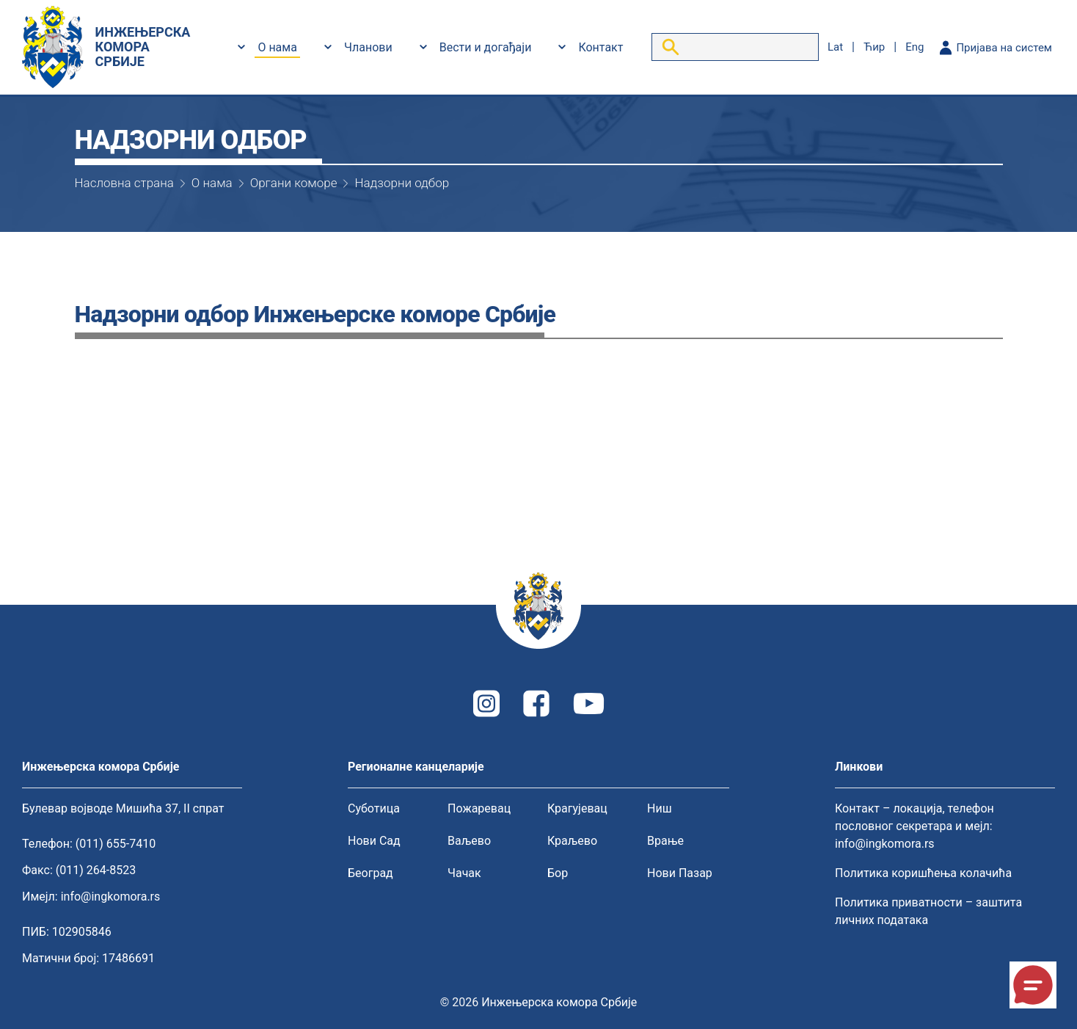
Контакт (600, 47)
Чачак (464, 873)
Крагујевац (577, 808)
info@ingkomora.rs (111, 896)
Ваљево (469, 841)
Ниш (659, 808)
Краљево (572, 841)
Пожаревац (479, 808)
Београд (370, 873)
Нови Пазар (679, 873)
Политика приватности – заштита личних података (928, 911)
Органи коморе (293, 182)
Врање (665, 841)
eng (914, 47)
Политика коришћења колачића (923, 873)
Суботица (374, 808)
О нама (277, 47)
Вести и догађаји (485, 47)
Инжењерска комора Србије (559, 1002)
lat (835, 47)
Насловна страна (124, 182)
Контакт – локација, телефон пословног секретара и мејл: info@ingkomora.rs (914, 826)
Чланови (368, 47)
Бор (557, 873)
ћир (874, 47)
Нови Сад (374, 841)
